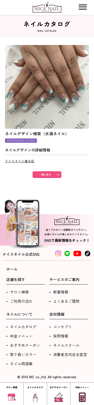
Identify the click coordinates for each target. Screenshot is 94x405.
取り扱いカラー (23, 354)
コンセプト (62, 326)
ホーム (12, 269)
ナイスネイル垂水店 (19, 161)
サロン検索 (19, 291)
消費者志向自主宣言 (70, 354)
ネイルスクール (66, 345)
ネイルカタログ (23, 326)
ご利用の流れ (21, 301)
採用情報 (60, 335)
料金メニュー (21, 335)
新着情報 (60, 291)
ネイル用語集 (21, 363)
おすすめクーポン (25, 345)
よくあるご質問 (66, 301)
